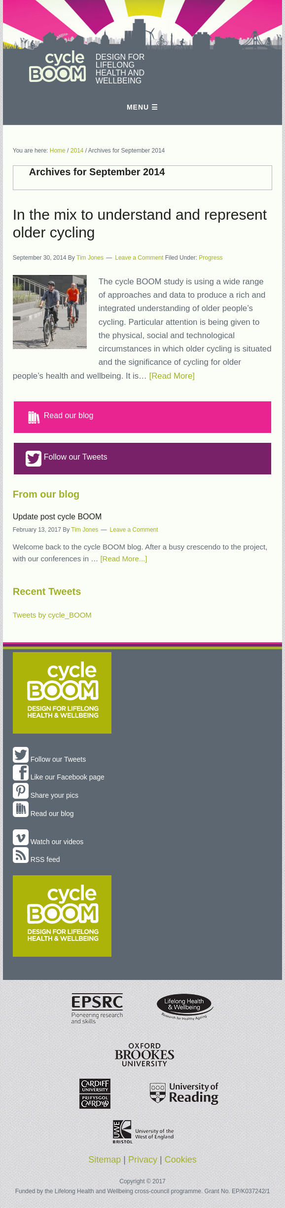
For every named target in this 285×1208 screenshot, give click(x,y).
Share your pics (45, 795)
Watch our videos (48, 842)
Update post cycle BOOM (57, 516)
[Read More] (172, 376)
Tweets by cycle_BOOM (52, 615)
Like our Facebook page (59, 777)
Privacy (142, 1160)
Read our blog (60, 417)
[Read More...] (123, 558)
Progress (210, 257)
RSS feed (36, 859)
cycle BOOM (58, 66)
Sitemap (104, 1160)
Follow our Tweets (66, 459)
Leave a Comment (139, 257)
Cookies (181, 1160)
